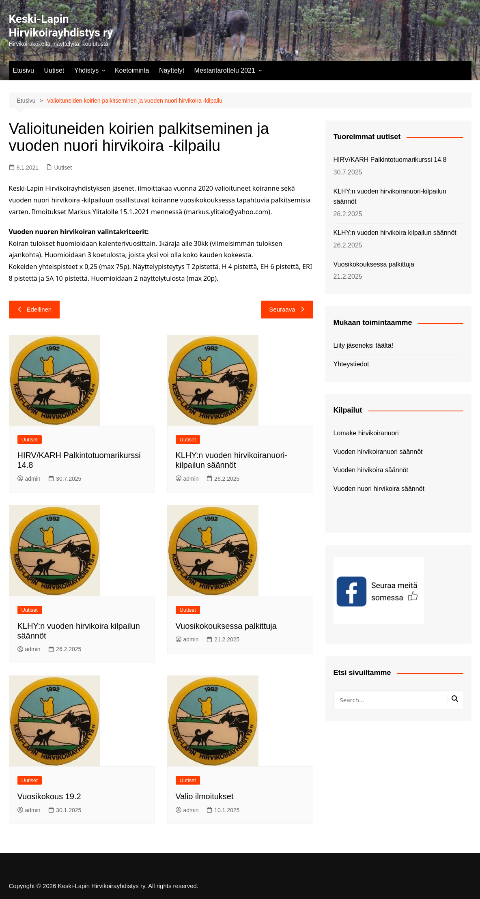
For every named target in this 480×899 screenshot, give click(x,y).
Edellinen (34, 309)
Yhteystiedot (351, 364)
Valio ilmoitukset (205, 796)
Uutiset (54, 70)
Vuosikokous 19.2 (49, 796)
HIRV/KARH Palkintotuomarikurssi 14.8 (390, 159)
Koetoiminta (132, 70)
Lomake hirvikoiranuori (366, 433)
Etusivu (23, 70)
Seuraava (287, 309)
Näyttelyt (171, 70)
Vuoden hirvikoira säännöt (371, 470)
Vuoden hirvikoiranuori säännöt (378, 451)
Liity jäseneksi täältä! (364, 345)
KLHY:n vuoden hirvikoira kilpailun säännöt (395, 232)
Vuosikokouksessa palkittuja (226, 626)
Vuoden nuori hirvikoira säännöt (379, 488)
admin (29, 478)
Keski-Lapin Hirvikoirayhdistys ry (61, 25)
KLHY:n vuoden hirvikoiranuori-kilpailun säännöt (390, 196)
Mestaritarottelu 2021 (224, 70)
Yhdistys (86, 70)
